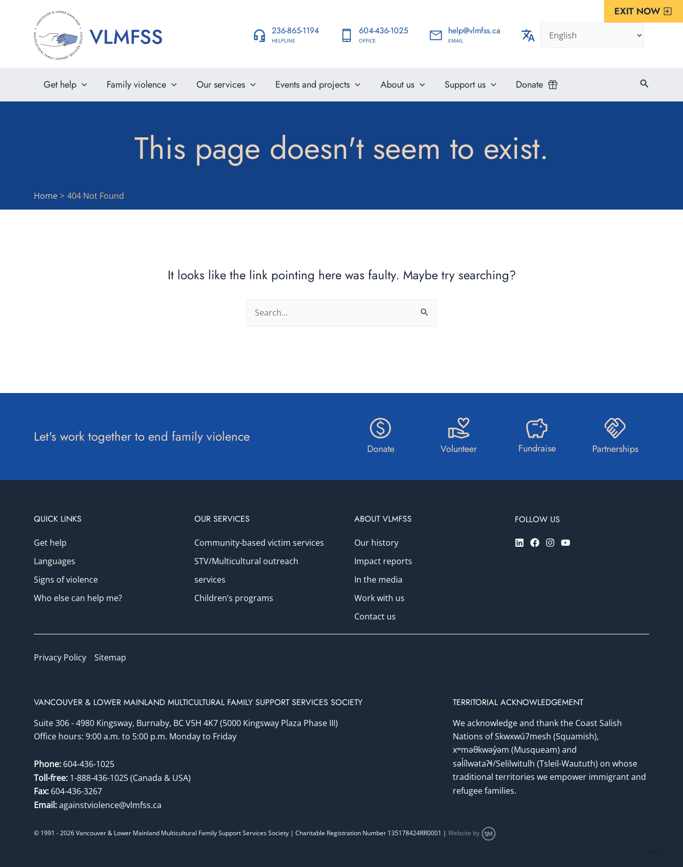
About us (397, 89)
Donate (521, 89)
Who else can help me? (78, 598)
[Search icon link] (644, 89)
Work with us (379, 598)
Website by (472, 833)
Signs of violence (66, 580)
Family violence (140, 89)
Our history (376, 543)
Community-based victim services (259, 543)
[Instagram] (550, 542)
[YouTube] (565, 542)
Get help (65, 89)
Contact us (375, 617)
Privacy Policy (60, 658)
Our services (223, 89)
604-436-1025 (88, 764)
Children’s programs (233, 598)
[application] (81, 89)
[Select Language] (592, 35)
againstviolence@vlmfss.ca (110, 805)
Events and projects (313, 89)
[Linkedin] (519, 542)
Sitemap (110, 658)
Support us (464, 89)
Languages (54, 561)
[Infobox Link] (285, 35)
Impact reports (383, 561)
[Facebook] (534, 542)
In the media (378, 580)
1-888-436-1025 (100, 777)
